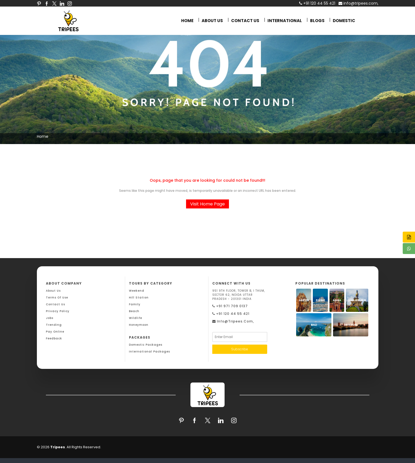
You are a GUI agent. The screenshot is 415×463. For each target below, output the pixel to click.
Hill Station (139, 297)
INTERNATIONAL (284, 20)
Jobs (49, 318)
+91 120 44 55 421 (230, 313)
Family (134, 304)
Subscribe (239, 349)
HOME (187, 20)
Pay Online (55, 332)
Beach (134, 311)
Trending (54, 325)
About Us (53, 291)
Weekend (136, 291)
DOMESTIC (344, 20)
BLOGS (317, 20)
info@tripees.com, (358, 3)
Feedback (54, 338)
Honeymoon (138, 325)
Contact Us (55, 304)
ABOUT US (212, 20)
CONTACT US (245, 20)
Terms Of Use (57, 297)
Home (42, 136)
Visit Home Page (207, 204)
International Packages (149, 352)
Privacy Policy (57, 311)
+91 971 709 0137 (230, 306)
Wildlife (135, 318)
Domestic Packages (145, 345)
